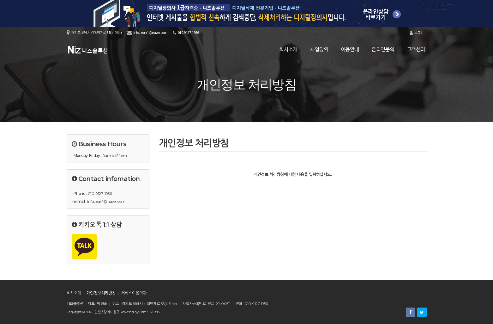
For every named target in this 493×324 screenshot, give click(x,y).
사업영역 (319, 49)
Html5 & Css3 (149, 312)
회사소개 (288, 49)
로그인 (417, 33)
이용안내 (350, 49)
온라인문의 (382, 49)
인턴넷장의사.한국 (106, 312)
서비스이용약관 (133, 293)
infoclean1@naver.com (150, 33)
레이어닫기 (485, 8)
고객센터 (416, 49)
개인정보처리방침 (101, 293)
